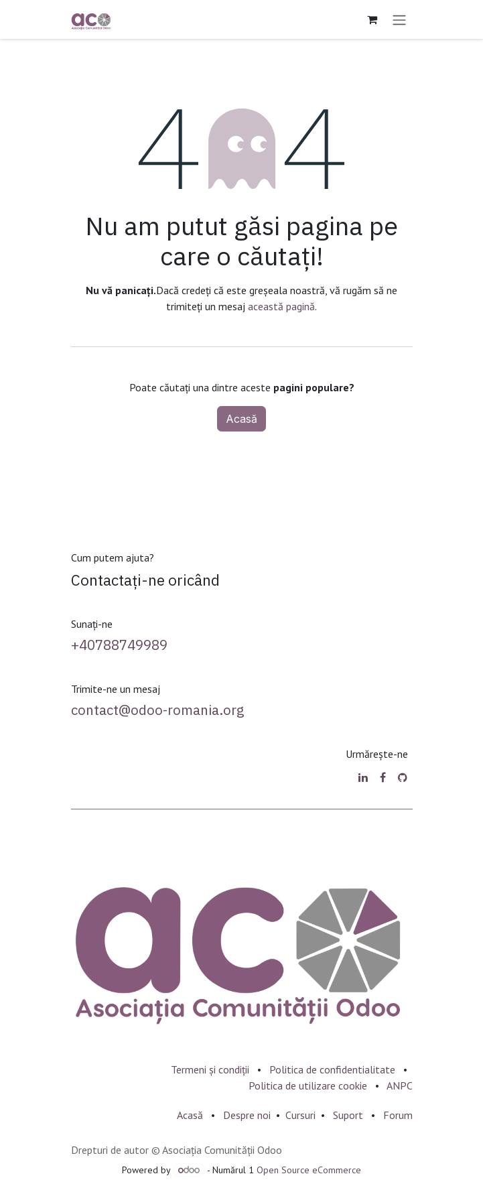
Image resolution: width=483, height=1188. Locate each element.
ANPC (400, 1085)
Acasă (241, 418)
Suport (348, 1115)
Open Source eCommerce (309, 1170)
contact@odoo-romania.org (158, 710)
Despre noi (247, 1115)
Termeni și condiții (210, 1069)
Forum (398, 1115)
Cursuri (300, 1115)
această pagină (281, 306)
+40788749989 (119, 645)
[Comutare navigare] (399, 19)
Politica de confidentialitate (332, 1069)
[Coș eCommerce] (372, 19)
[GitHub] (402, 777)
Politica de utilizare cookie (308, 1085)
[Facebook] (383, 777)
